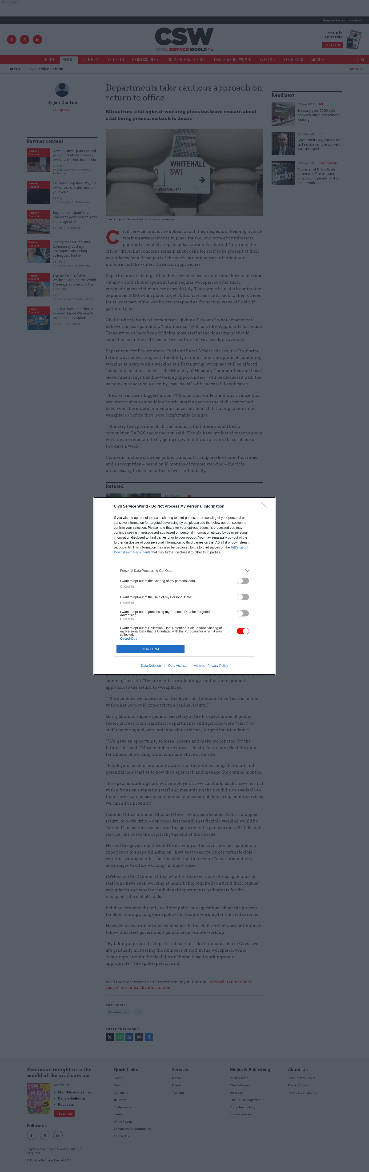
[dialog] (184, 586)
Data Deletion (151, 665)
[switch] (243, 581)
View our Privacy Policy (211, 665)
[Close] (265, 506)
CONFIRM (150, 649)
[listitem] (184, 570)
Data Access (177, 665)
